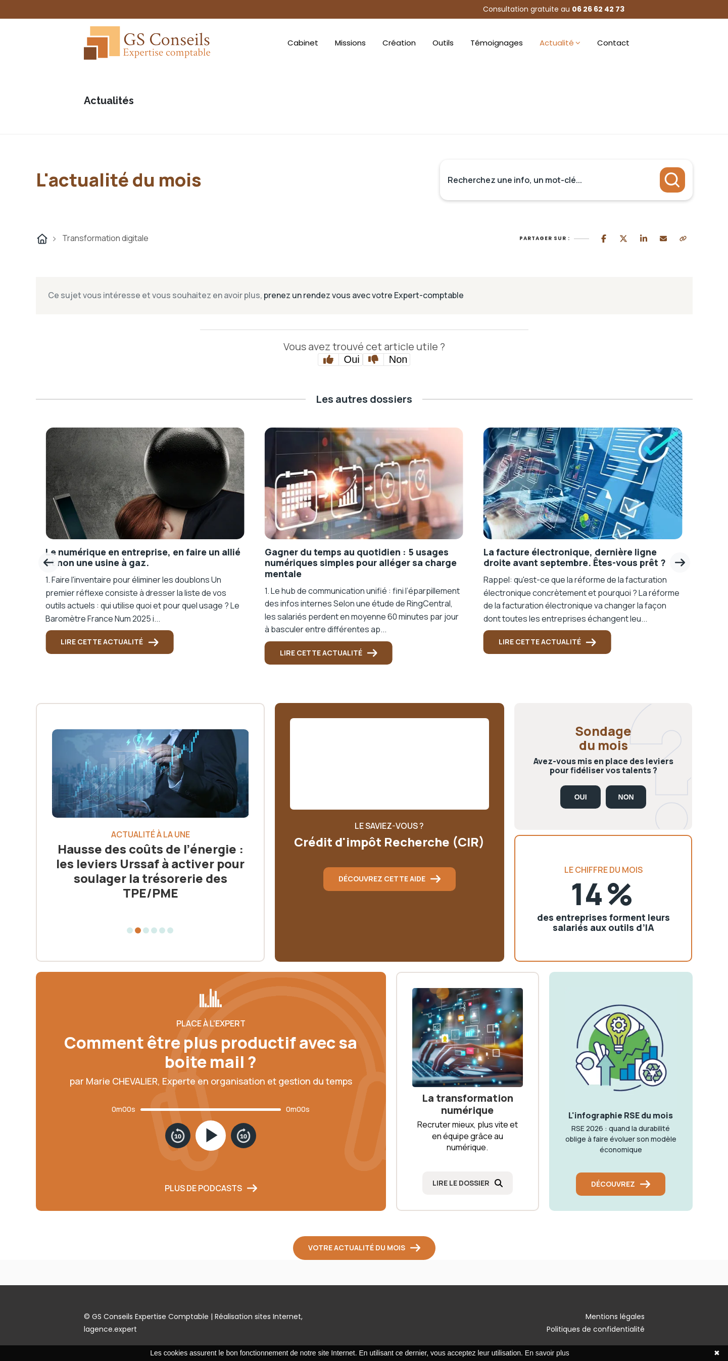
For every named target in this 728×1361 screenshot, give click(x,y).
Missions (350, 42)
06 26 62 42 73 (598, 9)
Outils (443, 42)
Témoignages (496, 42)
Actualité (557, 42)
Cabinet (302, 42)
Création (399, 42)
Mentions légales (615, 1316)
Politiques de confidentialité (596, 1329)
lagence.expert (110, 1329)
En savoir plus (547, 1353)
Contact (613, 42)
